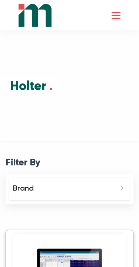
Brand (23, 188)
